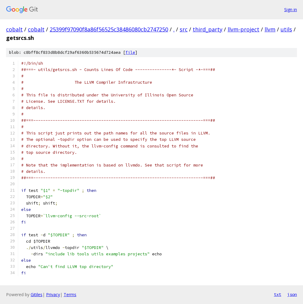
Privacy (53, 294)
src (184, 29)
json (292, 294)
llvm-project (243, 29)
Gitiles (36, 294)
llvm (270, 29)
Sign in (290, 9)
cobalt (14, 29)
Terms (70, 294)
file (130, 52)
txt (277, 294)
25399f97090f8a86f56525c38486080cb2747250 (109, 29)
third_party (207, 29)
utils (286, 29)
